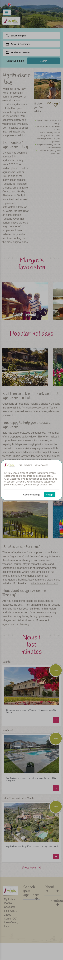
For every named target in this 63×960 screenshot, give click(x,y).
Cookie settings (31, 494)
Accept (49, 494)
